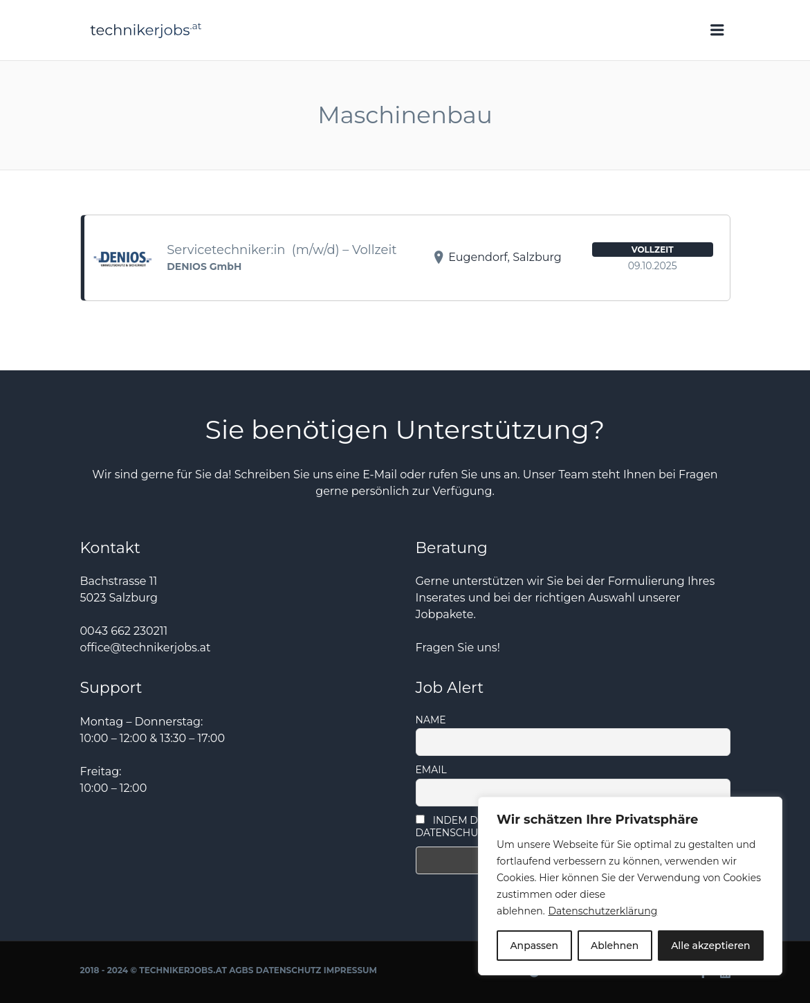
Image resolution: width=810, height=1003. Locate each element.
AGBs (241, 970)
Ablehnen (614, 945)
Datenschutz (289, 970)
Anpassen (534, 945)
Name (431, 720)
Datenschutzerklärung (602, 911)
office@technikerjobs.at (145, 647)
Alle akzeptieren (710, 945)
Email (431, 769)
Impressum (350, 970)
